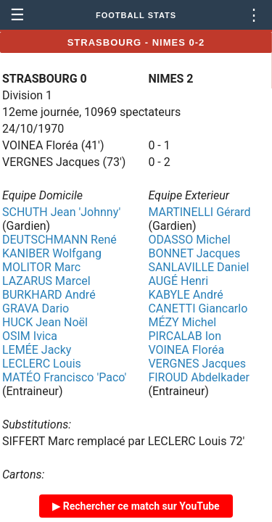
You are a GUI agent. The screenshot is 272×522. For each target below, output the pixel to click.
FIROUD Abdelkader (198, 377)
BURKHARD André (49, 295)
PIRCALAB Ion (184, 336)
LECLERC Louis (41, 363)
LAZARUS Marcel (46, 281)
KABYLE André (185, 295)
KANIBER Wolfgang (52, 253)
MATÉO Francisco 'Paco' (64, 377)
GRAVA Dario (35, 308)
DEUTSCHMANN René (59, 239)
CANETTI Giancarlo (197, 308)
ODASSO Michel (189, 239)
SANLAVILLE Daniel (198, 267)
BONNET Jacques (194, 253)
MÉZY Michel (182, 322)
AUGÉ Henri (178, 281)
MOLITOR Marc (41, 267)
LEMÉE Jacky (36, 350)
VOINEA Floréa (186, 350)
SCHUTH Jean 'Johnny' (61, 212)
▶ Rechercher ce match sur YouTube (135, 506)
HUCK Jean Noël (45, 322)
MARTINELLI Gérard (199, 212)
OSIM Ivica (29, 336)
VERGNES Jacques (197, 363)
